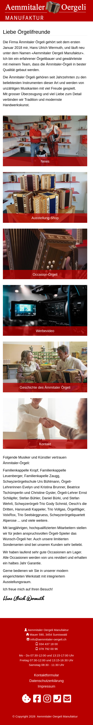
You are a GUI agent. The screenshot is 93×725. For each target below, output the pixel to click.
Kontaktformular (46, 675)
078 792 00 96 (48, 648)
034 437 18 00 (48, 644)
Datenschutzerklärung (46, 681)
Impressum (46, 686)
